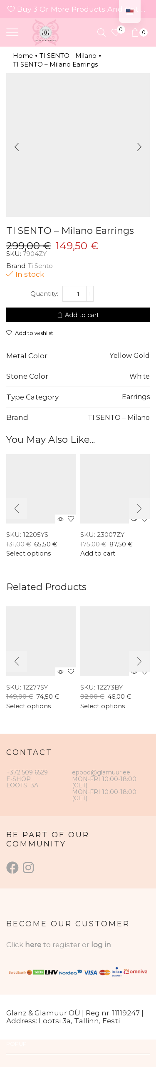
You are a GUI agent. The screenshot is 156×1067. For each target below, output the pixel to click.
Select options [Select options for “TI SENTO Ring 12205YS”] (28, 553)
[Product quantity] (78, 294)
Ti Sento (40, 266)
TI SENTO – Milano (119, 417)
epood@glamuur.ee (101, 772)
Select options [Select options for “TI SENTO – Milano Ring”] (28, 706)
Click (15, 944)
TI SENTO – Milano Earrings (55, 64)
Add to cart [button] (97, 553)
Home (23, 56)
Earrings (136, 396)
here (33, 944)
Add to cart (82, 315)
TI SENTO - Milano (68, 56)
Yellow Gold (129, 355)
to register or (67, 944)
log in (101, 944)
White (139, 376)
